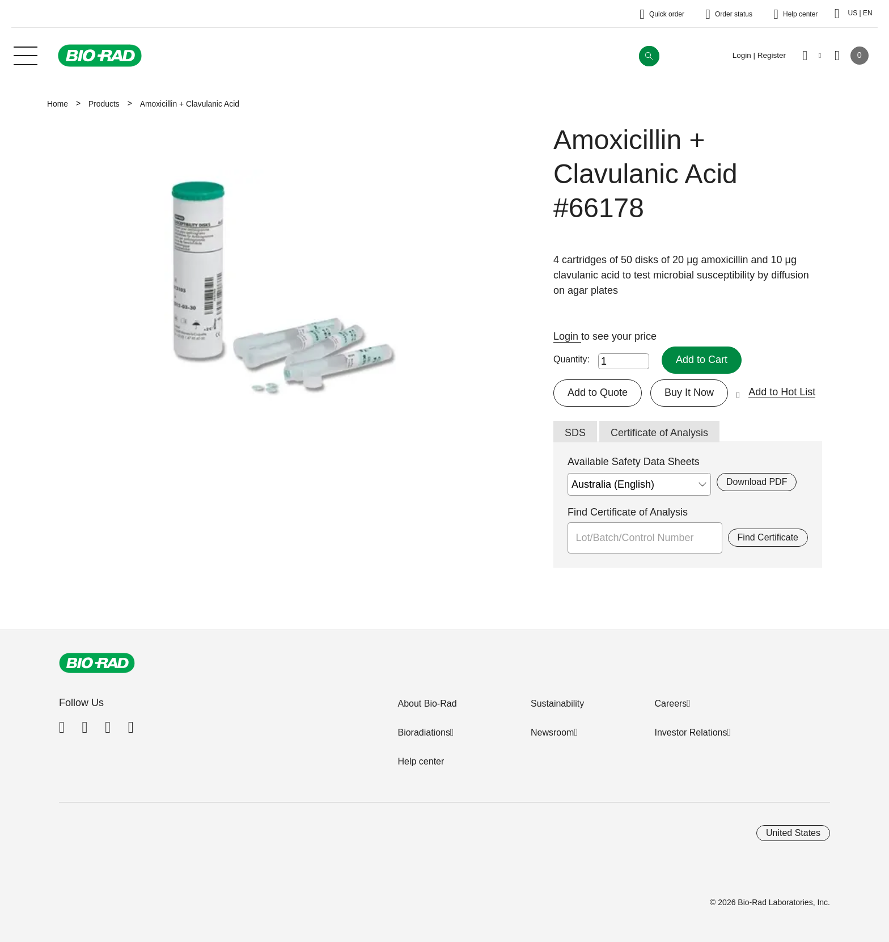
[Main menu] (25, 54)
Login (567, 336)
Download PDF (756, 482)
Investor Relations (690, 732)
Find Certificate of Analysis (628, 512)
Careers (670, 703)
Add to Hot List (781, 392)
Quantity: (571, 359)
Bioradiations (423, 732)
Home (57, 103)
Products (104, 103)
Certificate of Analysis (659, 432)
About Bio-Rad (426, 703)
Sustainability (557, 703)
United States (793, 833)
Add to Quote (598, 392)
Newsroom (552, 732)
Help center (420, 761)
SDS (575, 432)
